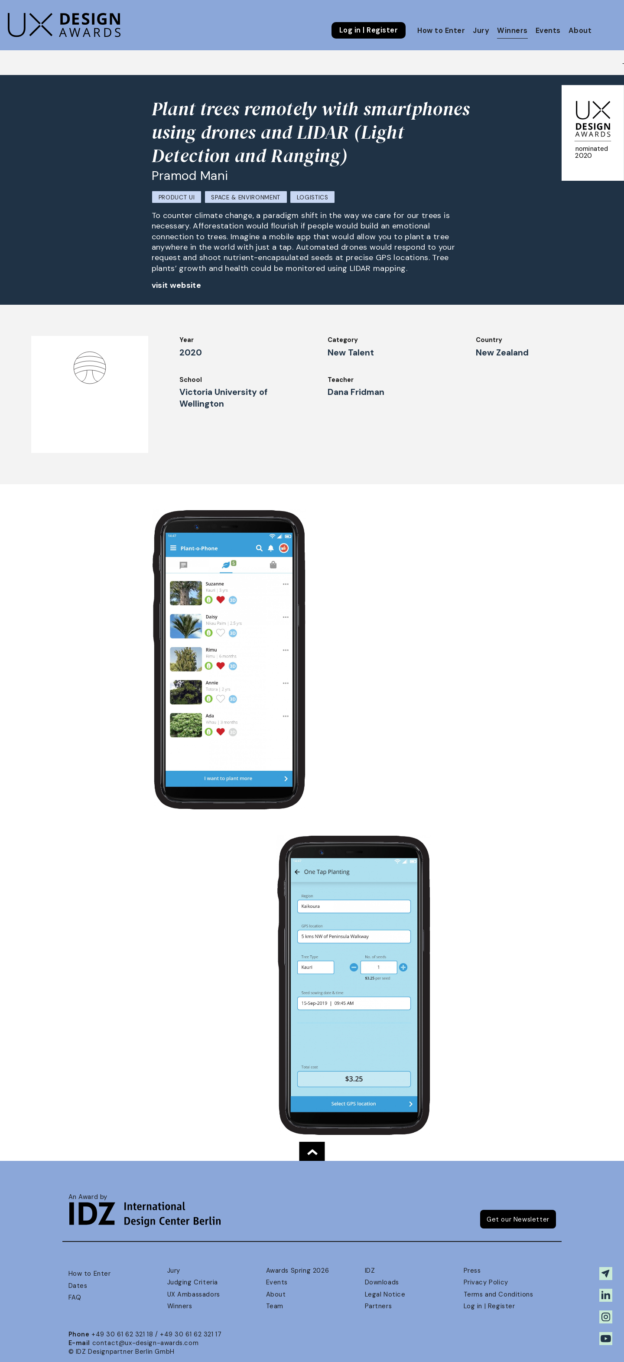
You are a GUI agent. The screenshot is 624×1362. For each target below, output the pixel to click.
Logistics (312, 197)
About (580, 30)
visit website (177, 285)
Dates (78, 1285)
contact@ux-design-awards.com (145, 1343)
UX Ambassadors (193, 1294)
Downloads (382, 1282)
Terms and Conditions (498, 1294)
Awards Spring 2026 (297, 1270)
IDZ (370, 1270)
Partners (378, 1306)
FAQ (74, 1297)
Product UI (177, 197)
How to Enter (441, 30)
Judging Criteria (192, 1282)
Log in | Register (368, 30)
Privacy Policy (486, 1282)
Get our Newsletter (518, 1219)
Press (472, 1270)
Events (548, 30)
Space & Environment (245, 197)
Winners (512, 30)
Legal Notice (385, 1294)
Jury (481, 30)
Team (274, 1306)
